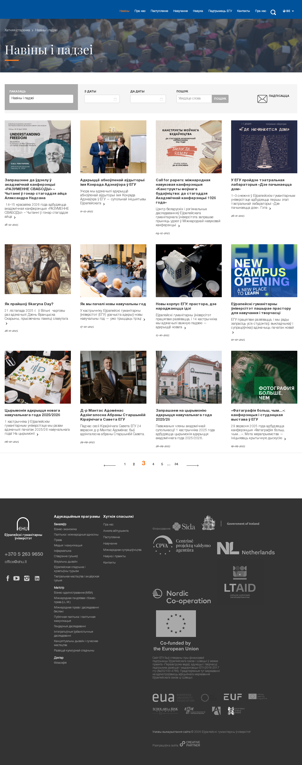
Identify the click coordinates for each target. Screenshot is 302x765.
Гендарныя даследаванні (70, 626)
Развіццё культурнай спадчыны (74, 650)
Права (58, 540)
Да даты (137, 91)
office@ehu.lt (16, 562)
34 (176, 464)
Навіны (124, 11)
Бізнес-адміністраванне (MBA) (73, 593)
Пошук (182, 91)
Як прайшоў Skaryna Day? (29, 304)
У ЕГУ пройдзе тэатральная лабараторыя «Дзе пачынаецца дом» (261, 185)
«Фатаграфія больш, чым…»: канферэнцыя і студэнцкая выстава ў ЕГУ (258, 415)
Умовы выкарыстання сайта (171, 732)
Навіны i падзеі (46, 30)
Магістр (59, 588)
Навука (198, 11)
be (288, 11)
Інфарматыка (62, 551)
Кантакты (243, 11)
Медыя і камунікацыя (68, 545)
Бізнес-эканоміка (65, 529)
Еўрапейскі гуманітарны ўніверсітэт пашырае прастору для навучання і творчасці (261, 309)
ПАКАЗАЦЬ (17, 91)
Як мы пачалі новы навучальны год (113, 304)
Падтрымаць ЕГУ (220, 11)
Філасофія (60, 663)
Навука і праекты (114, 556)
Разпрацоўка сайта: (166, 745)
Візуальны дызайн (65, 562)
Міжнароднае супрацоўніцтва (122, 550)
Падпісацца (279, 96)
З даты (90, 91)
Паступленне (159, 11)
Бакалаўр (60, 524)
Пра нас (139, 11)
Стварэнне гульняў (66, 556)
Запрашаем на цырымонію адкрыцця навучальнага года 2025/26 (184, 415)
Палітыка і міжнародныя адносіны (76, 534)
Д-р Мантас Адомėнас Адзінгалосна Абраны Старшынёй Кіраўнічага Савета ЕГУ (112, 415)
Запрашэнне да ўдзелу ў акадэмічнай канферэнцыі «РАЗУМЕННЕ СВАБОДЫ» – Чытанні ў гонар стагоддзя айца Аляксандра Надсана (36, 189)
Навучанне (180, 11)
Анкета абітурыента (116, 531)
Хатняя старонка (17, 30)
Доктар (58, 658)
